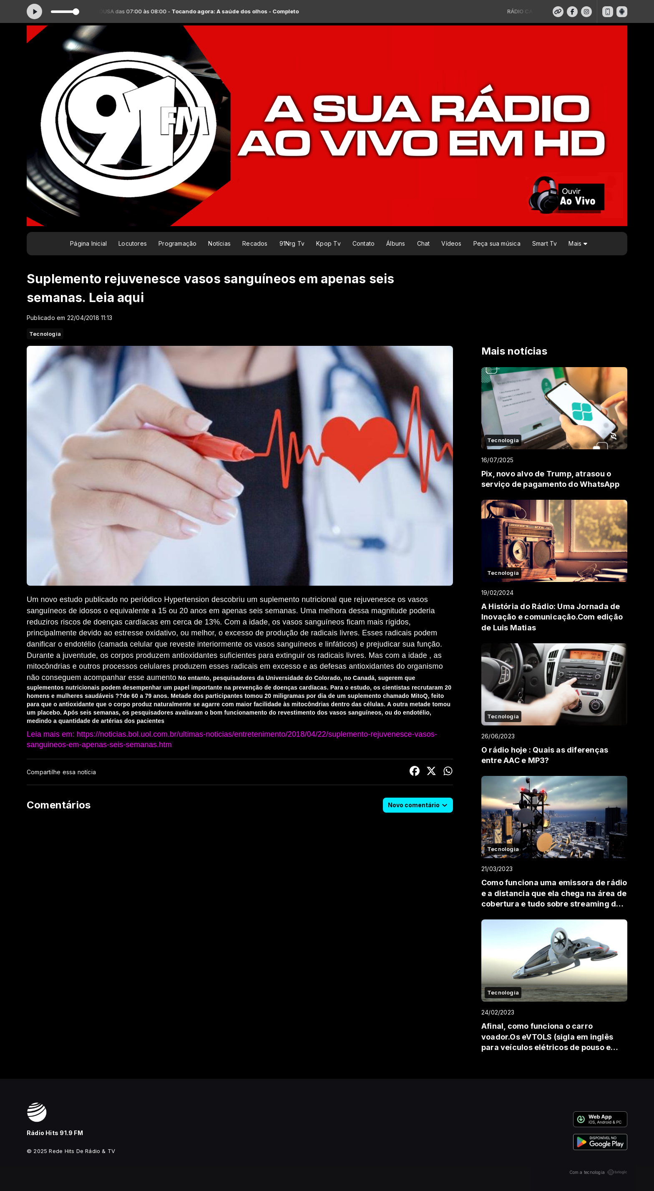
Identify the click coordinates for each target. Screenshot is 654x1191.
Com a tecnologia (598, 1172)
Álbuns (395, 243)
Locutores (132, 243)
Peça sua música (497, 243)
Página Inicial (88, 243)
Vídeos (451, 243)
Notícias (219, 243)
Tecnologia (45, 333)
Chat (423, 243)
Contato (363, 243)
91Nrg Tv (292, 243)
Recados (254, 243)
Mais (577, 243)
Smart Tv (544, 243)
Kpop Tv (328, 243)
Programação (177, 243)
